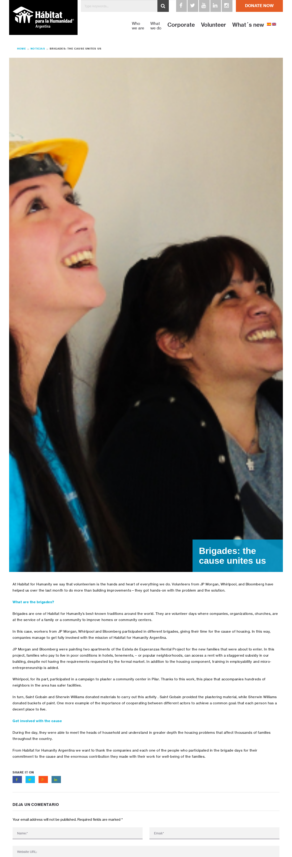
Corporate (181, 24)
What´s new (248, 24)
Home (21, 48)
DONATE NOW (259, 5)
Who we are (138, 25)
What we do (155, 25)
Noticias (38, 48)
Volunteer (213, 24)
